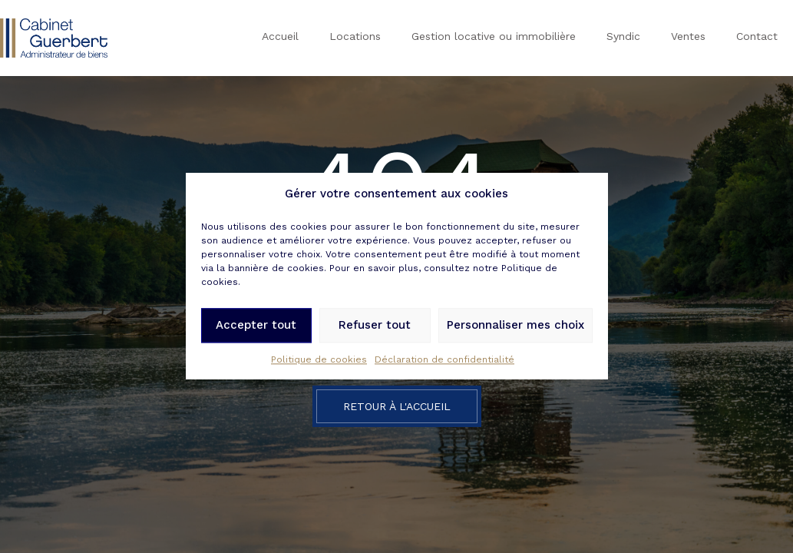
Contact (757, 36)
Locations (355, 36)
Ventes (688, 36)
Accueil (280, 36)
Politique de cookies (319, 361)
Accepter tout (256, 327)
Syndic (623, 36)
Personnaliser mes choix (515, 327)
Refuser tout (375, 327)
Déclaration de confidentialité (444, 361)
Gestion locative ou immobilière (493, 36)
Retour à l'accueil (397, 406)
